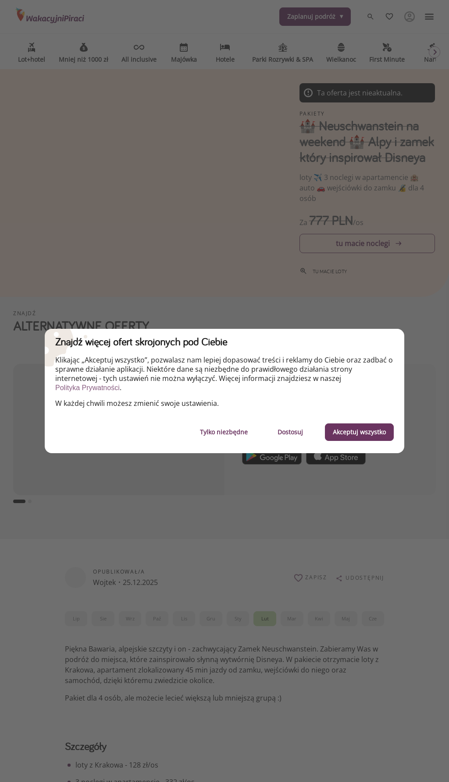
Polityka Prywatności (87, 387)
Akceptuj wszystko (359, 432)
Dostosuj (290, 432)
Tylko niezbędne (224, 432)
